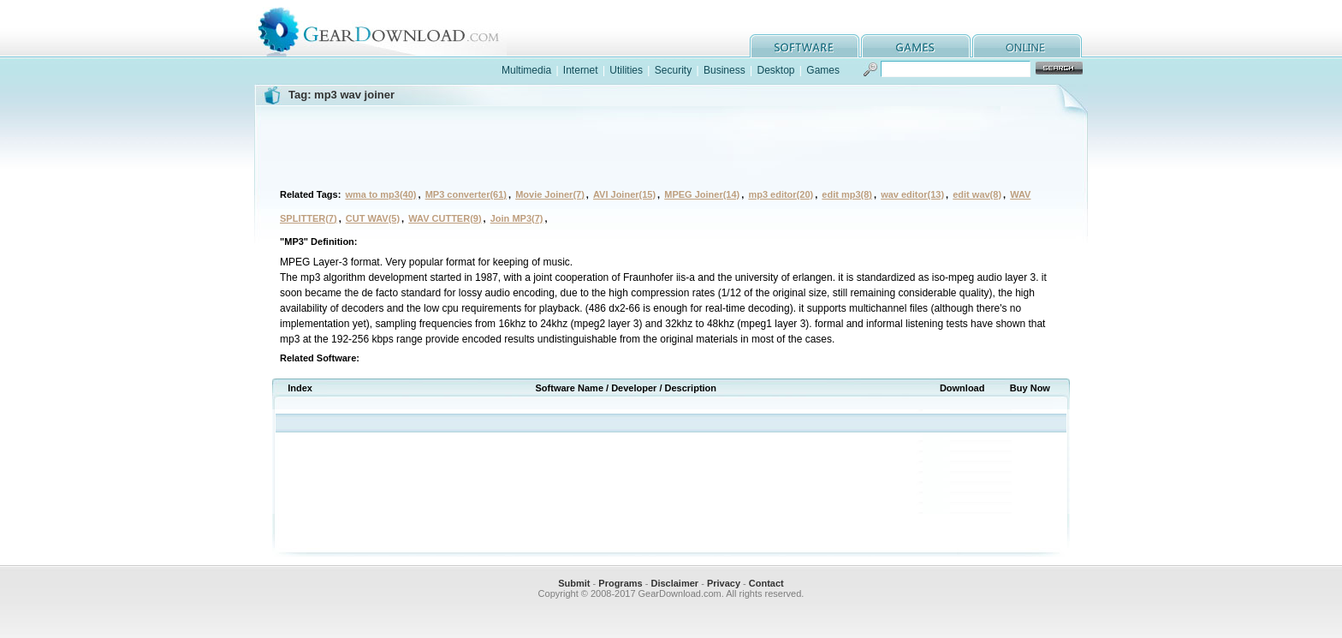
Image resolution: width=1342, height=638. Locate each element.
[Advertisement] (671, 144)
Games (823, 70)
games (916, 45)
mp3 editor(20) (780, 194)
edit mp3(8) (847, 194)
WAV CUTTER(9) (444, 218)
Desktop (775, 70)
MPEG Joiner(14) (701, 194)
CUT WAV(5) (373, 218)
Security (673, 70)
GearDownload (391, 28)
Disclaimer (674, 583)
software (804, 45)
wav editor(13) (912, 194)
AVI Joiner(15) (624, 194)
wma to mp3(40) (380, 194)
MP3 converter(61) (466, 194)
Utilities (626, 70)
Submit (574, 583)
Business (724, 70)
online (1027, 45)
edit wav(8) (977, 194)
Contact (766, 583)
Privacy (723, 583)
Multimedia (526, 70)
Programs (620, 583)
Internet (580, 70)
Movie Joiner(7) (550, 194)
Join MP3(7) (516, 218)
